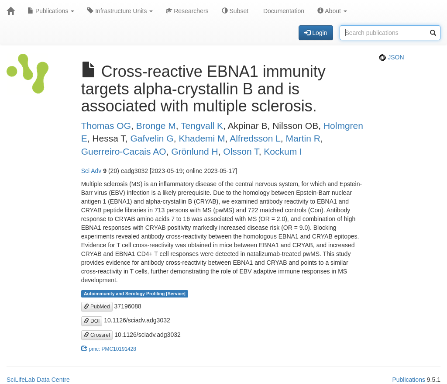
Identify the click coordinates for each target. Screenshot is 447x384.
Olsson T (240, 151)
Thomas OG (106, 126)
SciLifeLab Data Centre (38, 379)
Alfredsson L (255, 138)
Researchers (187, 10)
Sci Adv (91, 170)
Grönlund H (194, 151)
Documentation (282, 10)
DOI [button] (92, 321)
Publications (51, 10)
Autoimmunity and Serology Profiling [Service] (135, 293)
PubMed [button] (97, 307)
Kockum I (283, 151)
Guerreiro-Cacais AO (123, 151)
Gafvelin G (152, 138)
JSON (391, 57)
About (332, 10)
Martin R (303, 138)
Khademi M (202, 138)
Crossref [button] (97, 335)
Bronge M (156, 126)
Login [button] (315, 32)
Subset (235, 10)
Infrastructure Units (120, 10)
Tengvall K (202, 126)
